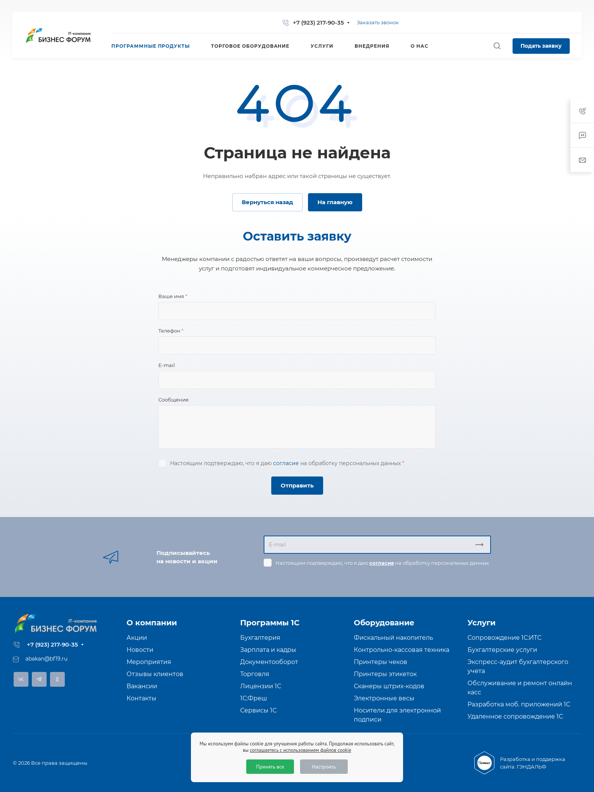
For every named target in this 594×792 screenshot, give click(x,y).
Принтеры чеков (380, 661)
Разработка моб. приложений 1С (518, 704)
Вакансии (142, 686)
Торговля (254, 674)
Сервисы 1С (258, 710)
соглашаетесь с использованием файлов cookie (300, 750)
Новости (140, 649)
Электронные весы (384, 698)
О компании (152, 622)
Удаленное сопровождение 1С (515, 716)
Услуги (481, 622)
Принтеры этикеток (385, 674)
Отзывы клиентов (155, 674)
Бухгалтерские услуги (502, 649)
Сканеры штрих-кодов (389, 686)
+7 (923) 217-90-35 (318, 22)
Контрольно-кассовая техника (401, 649)
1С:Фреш (253, 698)
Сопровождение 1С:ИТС (504, 637)
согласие (286, 463)
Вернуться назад (267, 202)
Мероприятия (149, 661)
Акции (137, 637)
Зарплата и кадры (268, 649)
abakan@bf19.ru (46, 658)
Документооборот (269, 661)
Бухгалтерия (260, 637)
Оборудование (384, 622)
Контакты (141, 698)
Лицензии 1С (260, 686)
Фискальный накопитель (393, 637)
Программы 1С (270, 622)
